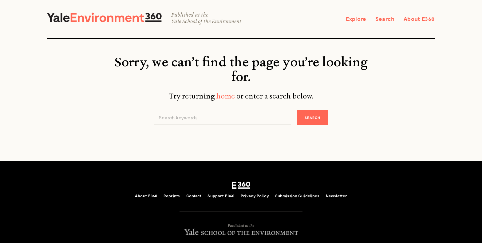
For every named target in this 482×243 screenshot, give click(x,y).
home (225, 96)
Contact (194, 195)
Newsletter (336, 195)
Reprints (172, 195)
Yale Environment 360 (104, 17)
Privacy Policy (255, 195)
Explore (356, 18)
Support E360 (221, 195)
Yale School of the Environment (206, 21)
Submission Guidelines (297, 195)
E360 (241, 185)
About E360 (419, 18)
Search (384, 18)
